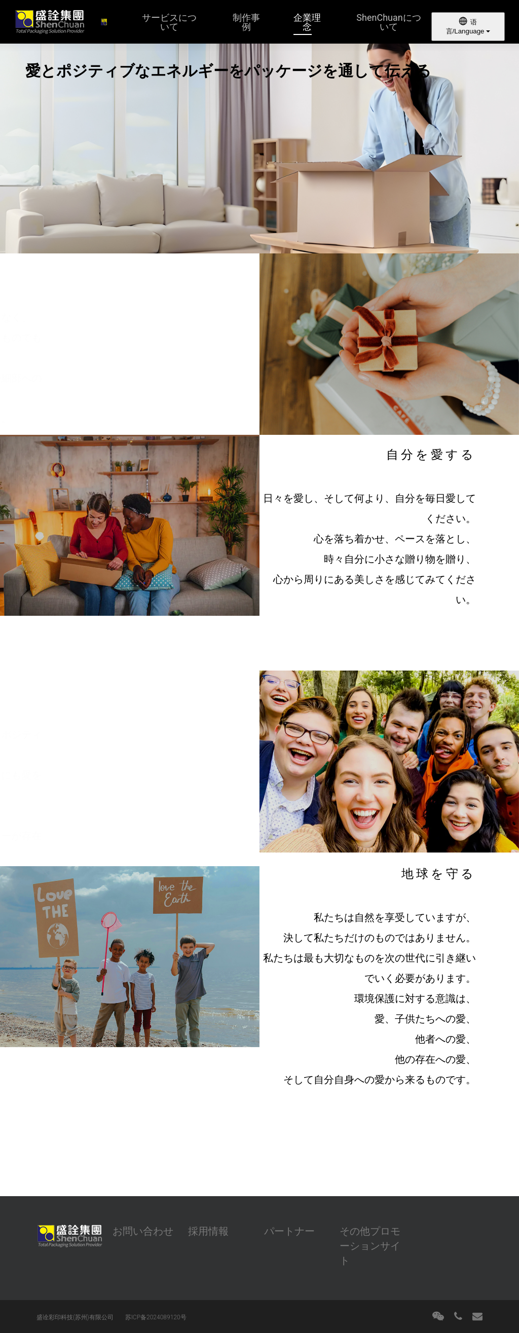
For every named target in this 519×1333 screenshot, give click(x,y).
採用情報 (208, 1231)
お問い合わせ (143, 1231)
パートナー (289, 1231)
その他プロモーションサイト (370, 1246)
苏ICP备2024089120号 (156, 1317)
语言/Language (468, 26)
